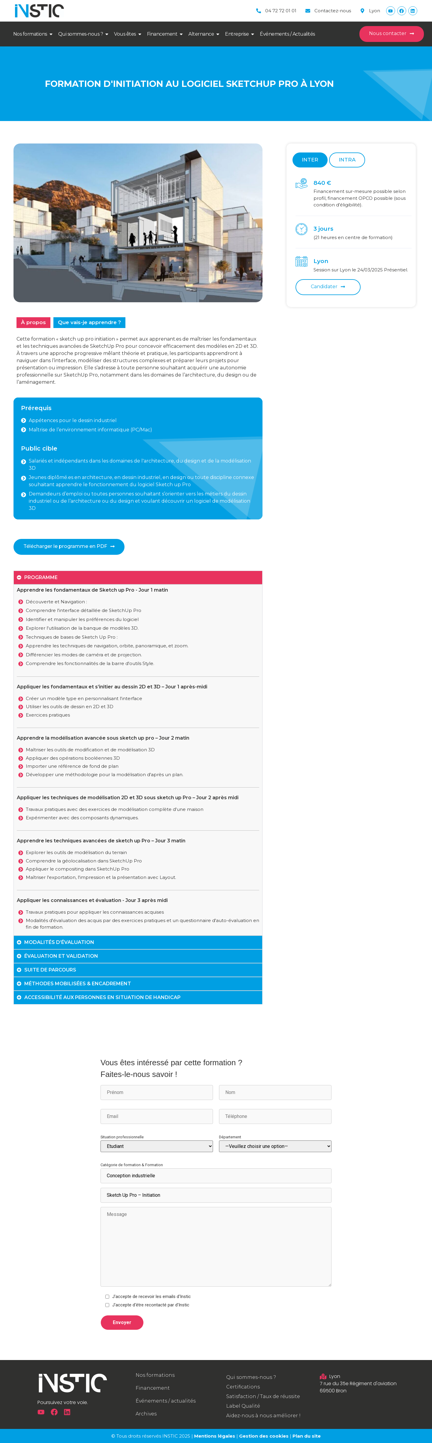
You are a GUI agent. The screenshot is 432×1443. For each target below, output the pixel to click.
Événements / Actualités (287, 34)
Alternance (201, 34)
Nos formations (30, 34)
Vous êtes (125, 34)
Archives (146, 1414)
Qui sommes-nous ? (80, 34)
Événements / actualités (166, 1401)
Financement (162, 34)
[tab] (33, 322)
